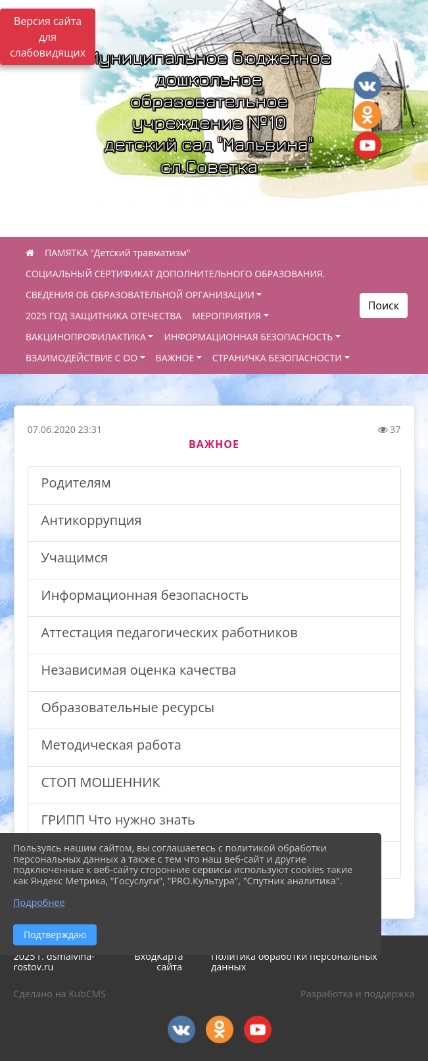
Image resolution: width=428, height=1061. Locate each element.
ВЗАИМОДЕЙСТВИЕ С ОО (81, 357)
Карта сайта (169, 962)
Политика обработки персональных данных (294, 962)
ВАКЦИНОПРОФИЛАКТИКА (86, 336)
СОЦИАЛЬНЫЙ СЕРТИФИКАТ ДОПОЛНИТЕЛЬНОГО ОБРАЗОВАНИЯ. (175, 273)
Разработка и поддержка (357, 993)
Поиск (383, 305)
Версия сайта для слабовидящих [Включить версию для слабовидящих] (47, 37)
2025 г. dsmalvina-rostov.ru (54, 962)
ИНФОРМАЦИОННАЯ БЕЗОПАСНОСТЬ (248, 336)
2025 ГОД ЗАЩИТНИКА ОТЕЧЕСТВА (103, 315)
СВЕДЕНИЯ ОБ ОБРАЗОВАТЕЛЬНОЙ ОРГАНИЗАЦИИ (140, 294)
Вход (145, 956)
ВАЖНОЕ (175, 357)
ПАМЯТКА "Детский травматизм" (117, 252)
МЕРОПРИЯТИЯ (226, 315)
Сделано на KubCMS (60, 993)
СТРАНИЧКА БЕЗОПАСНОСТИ (277, 357)
